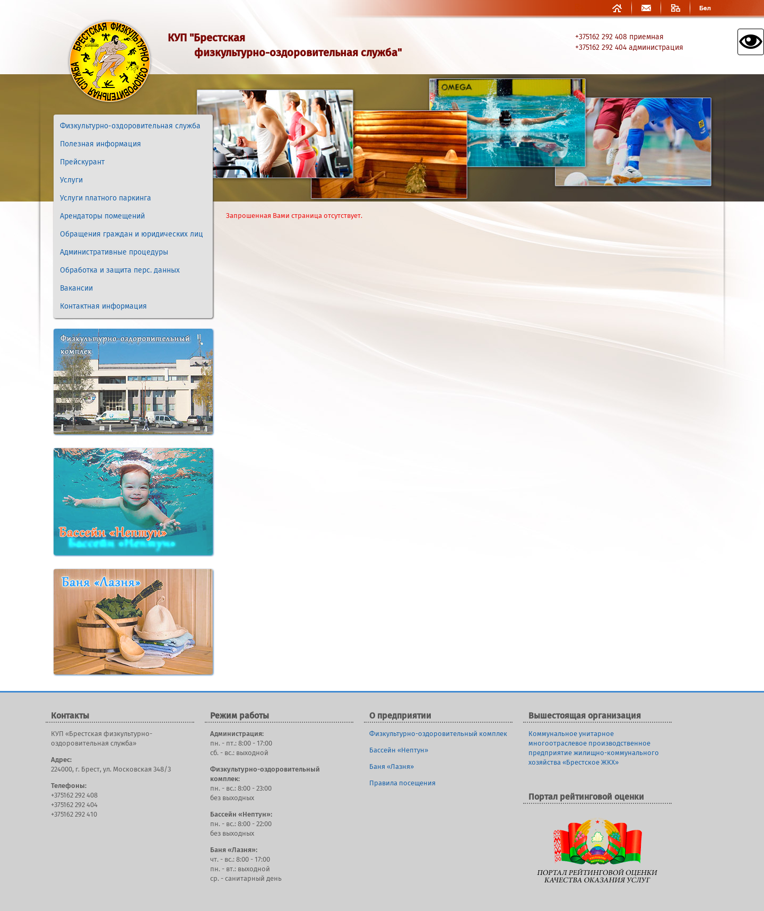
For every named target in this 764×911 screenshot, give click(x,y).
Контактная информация (103, 306)
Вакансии (76, 288)
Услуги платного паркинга (105, 198)
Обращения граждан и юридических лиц (131, 234)
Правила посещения (402, 783)
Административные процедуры (114, 252)
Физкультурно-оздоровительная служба (130, 126)
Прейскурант (82, 162)
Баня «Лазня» (391, 767)
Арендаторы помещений (102, 216)
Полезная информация (100, 144)
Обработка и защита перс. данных (120, 270)
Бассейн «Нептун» (398, 750)
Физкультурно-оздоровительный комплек (438, 734)
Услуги (71, 180)
